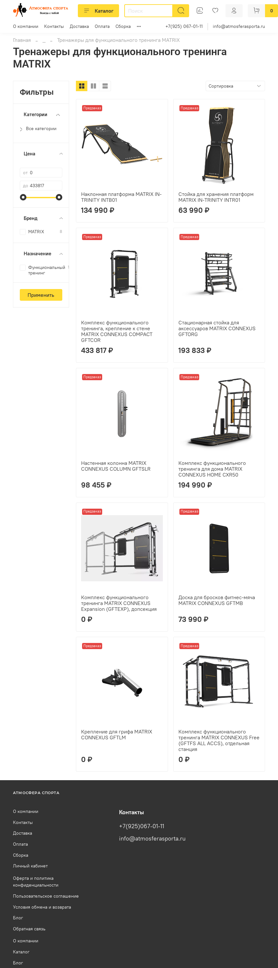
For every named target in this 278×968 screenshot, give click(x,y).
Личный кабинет (30, 866)
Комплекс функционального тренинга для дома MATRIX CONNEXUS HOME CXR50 (212, 469)
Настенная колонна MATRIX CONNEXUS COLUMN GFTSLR (116, 466)
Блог (18, 918)
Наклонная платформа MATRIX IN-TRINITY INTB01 (121, 197)
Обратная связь (29, 929)
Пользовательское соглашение (46, 896)
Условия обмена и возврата (42, 907)
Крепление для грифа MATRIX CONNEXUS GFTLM (116, 734)
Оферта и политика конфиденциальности (35, 881)
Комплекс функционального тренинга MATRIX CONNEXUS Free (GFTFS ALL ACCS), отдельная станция (219, 740)
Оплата (102, 26)
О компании (25, 26)
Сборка (123, 26)
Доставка (79, 26)
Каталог (98, 10)
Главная (22, 40)
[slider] (23, 197)
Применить (41, 295)
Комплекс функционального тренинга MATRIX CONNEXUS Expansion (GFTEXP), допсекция (119, 603)
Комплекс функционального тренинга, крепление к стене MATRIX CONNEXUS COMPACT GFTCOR (116, 331)
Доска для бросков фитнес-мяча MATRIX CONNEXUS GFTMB (216, 600)
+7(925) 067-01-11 (184, 26)
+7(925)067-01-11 (141, 826)
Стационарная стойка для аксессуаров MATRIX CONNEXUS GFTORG (217, 328)
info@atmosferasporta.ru (239, 26)
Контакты (54, 26)
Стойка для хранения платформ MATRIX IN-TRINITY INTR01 (216, 197)
